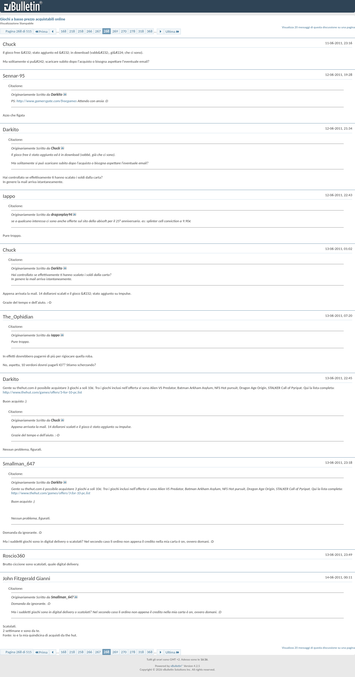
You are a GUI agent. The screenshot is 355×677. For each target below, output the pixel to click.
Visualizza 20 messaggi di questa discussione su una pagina (318, 27)
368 (150, 31)
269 (115, 31)
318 (141, 31)
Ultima (172, 31)
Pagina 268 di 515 (19, 31)
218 (72, 31)
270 (124, 31)
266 (89, 31)
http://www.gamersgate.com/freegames (47, 101)
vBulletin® (177, 666)
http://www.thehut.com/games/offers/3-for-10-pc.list (42, 392)
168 (63, 31)
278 (132, 31)
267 (98, 31)
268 (106, 31)
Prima (41, 31)
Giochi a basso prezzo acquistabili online (32, 19)
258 (80, 31)
